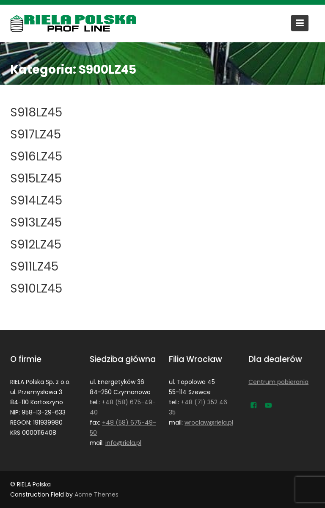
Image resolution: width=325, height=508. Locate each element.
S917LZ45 (35, 134)
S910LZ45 (36, 288)
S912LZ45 (35, 244)
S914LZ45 (36, 200)
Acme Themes (96, 494)
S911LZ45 (34, 266)
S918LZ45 (36, 112)
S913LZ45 (36, 222)
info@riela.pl (123, 442)
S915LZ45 (36, 178)
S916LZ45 (36, 156)
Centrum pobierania (278, 382)
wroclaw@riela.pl (209, 422)
